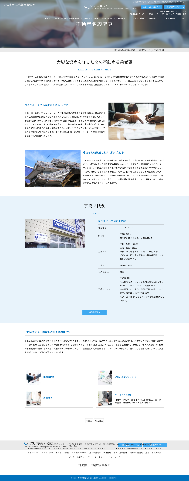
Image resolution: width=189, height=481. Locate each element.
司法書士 (99, 427)
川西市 (89, 427)
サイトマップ (114, 457)
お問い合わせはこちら (151, 7)
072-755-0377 (126, 234)
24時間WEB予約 (173, 7)
